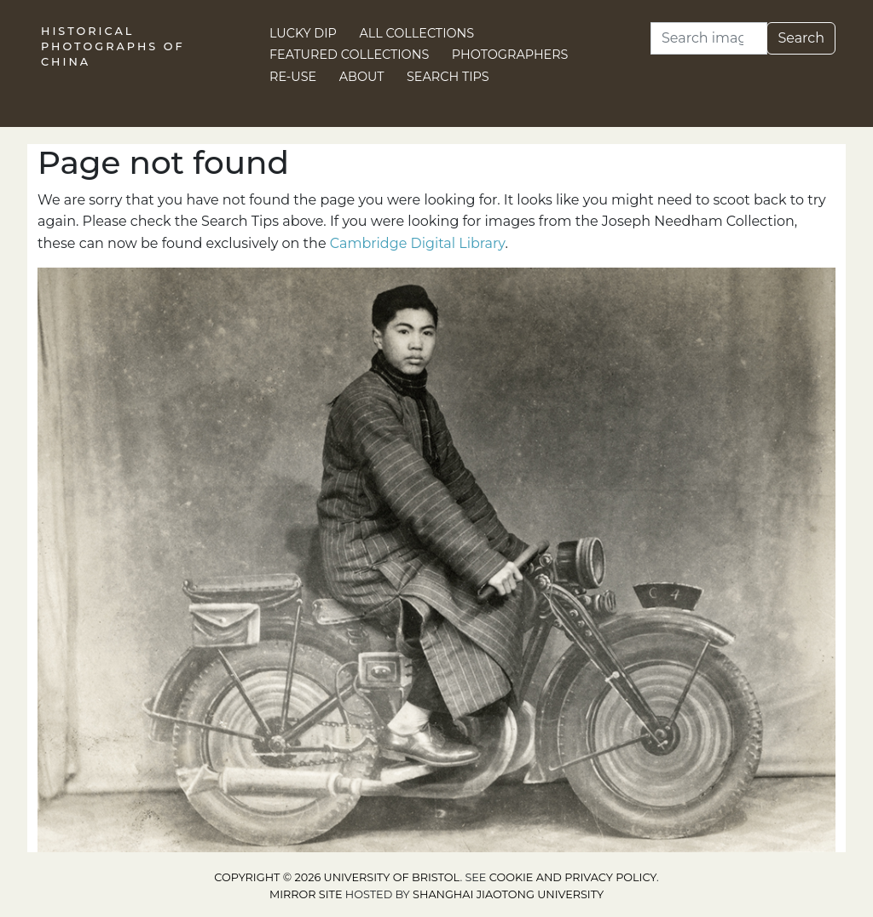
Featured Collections (349, 54)
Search (801, 38)
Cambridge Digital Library (418, 243)
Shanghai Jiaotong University (508, 894)
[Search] (708, 38)
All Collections (417, 33)
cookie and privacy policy (572, 877)
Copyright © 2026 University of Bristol (337, 877)
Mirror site (306, 894)
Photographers (510, 54)
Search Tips (448, 76)
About (361, 76)
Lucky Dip (303, 33)
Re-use (292, 76)
